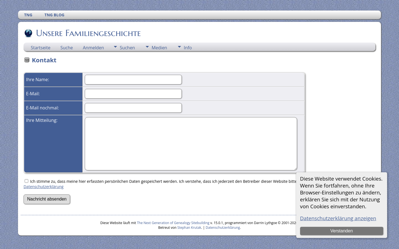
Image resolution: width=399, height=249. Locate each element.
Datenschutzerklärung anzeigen (338, 218)
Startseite (40, 48)
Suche (66, 48)
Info (188, 48)
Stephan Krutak (189, 227)
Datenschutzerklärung (43, 186)
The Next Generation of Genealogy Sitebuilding (173, 222)
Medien (159, 48)
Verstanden (341, 231)
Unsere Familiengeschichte (88, 32)
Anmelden (93, 48)
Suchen (127, 48)
